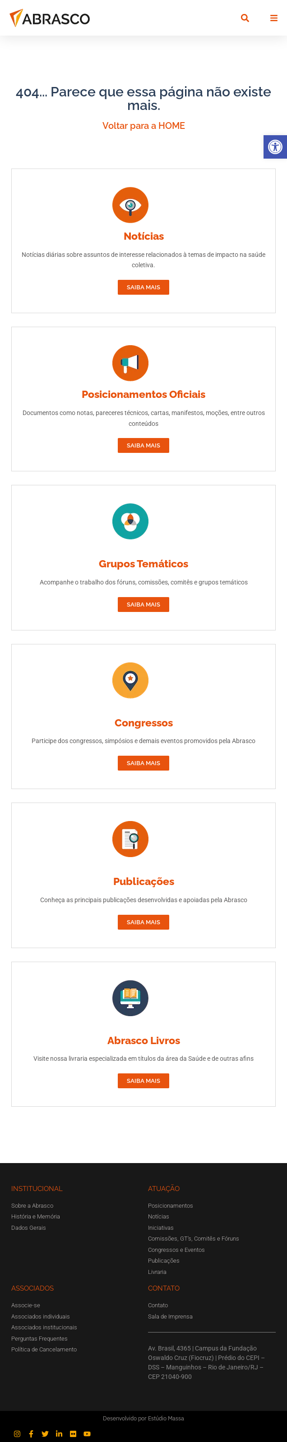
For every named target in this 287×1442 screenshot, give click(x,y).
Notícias (144, 236)
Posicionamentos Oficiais (143, 394)
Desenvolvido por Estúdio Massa (143, 1418)
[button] (275, 147)
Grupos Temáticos (143, 563)
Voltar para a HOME (143, 125)
